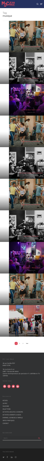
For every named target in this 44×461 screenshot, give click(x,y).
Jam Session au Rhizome (31, 78)
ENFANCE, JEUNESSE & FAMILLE (13, 418)
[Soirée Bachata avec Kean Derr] (26, 36)
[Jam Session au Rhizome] (26, 68)
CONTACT (6, 423)
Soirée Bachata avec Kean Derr (31, 47)
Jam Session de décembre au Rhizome (31, 173)
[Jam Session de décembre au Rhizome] (26, 163)
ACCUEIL (5, 400)
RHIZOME (6, 406)
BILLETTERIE (7, 409)
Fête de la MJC (31, 331)
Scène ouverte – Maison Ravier (31, 268)
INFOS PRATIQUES (8, 420)
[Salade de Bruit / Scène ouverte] (26, 100)
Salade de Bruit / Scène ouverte (31, 110)
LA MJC (5, 403)
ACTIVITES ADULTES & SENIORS (13, 412)
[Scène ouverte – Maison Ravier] (26, 257)
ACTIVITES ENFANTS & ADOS (12, 415)
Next (27, 343)
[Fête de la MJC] (26, 321)
